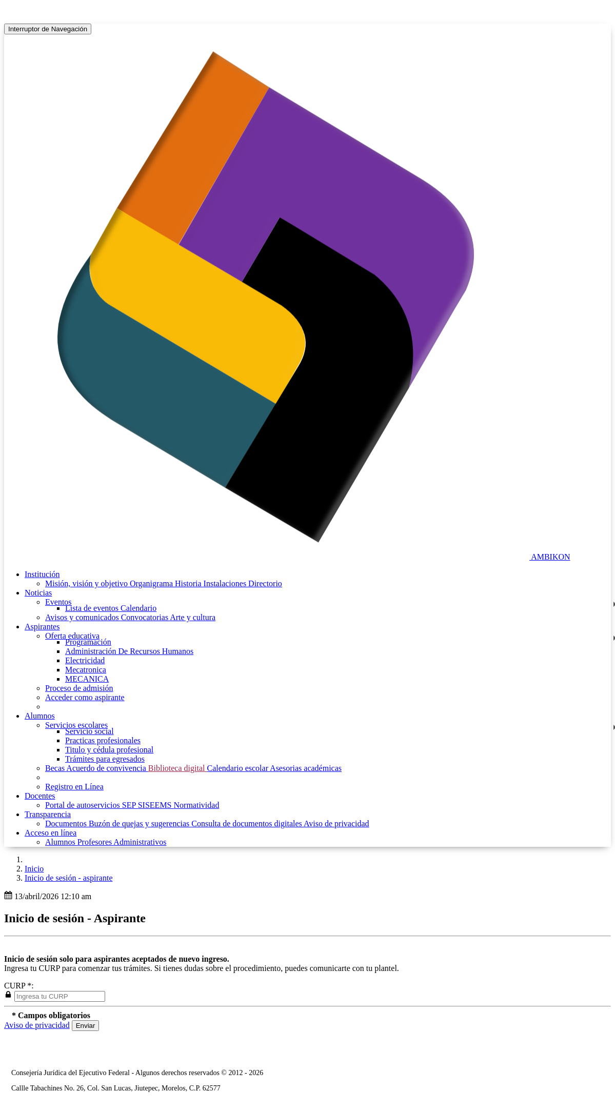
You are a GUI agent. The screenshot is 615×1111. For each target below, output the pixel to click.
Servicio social (89, 731)
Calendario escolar (238, 768)
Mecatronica (85, 669)
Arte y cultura (192, 617)
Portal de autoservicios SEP (91, 805)
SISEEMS (156, 805)
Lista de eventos (93, 608)
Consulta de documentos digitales (247, 823)
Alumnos (61, 842)
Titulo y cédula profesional (109, 749)
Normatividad (197, 805)
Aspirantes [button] (42, 626)
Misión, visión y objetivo (87, 583)
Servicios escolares (76, 725)
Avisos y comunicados (83, 617)
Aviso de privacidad (336, 823)
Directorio (265, 583)
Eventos (58, 602)
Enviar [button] (85, 1025)
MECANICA (87, 678)
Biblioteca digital (177, 768)
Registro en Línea (74, 786)
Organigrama (152, 583)
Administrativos (139, 842)
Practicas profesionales (103, 740)
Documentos (67, 823)
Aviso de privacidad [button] (37, 1025)
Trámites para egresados (105, 759)
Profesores (95, 842)
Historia (189, 583)
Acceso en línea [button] (50, 832)
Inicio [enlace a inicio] (34, 868)
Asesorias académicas (306, 768)
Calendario (138, 608)
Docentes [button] (40, 795)
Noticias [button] (38, 592)
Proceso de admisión (79, 688)
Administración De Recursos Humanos (129, 651)
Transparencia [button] (48, 814)
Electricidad (85, 660)
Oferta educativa (72, 635)
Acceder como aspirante (85, 697)
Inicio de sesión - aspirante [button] (69, 878)
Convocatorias (145, 617)
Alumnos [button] (40, 715)
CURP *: (19, 985)
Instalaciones (226, 583)
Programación (88, 642)
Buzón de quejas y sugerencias (140, 823)
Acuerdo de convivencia (107, 768)
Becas (55, 768)
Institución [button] (42, 574)
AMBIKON (550, 556)
